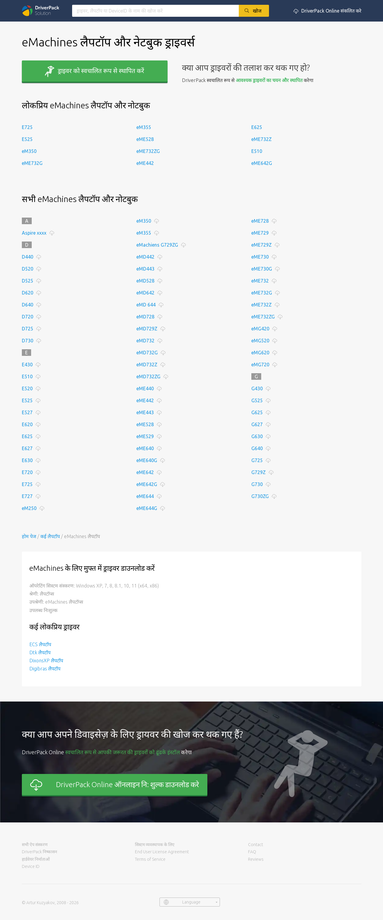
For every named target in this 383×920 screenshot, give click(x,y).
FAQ (252, 851)
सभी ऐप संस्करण (35, 844)
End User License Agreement (162, 851)
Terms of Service (150, 859)
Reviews (256, 859)
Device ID (30, 866)
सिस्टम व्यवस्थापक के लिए (154, 844)
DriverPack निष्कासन (39, 851)
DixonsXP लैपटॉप (46, 660)
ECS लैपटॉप (40, 644)
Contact (255, 844)
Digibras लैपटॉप (44, 668)
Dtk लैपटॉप (40, 652)
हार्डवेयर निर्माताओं (36, 859)
